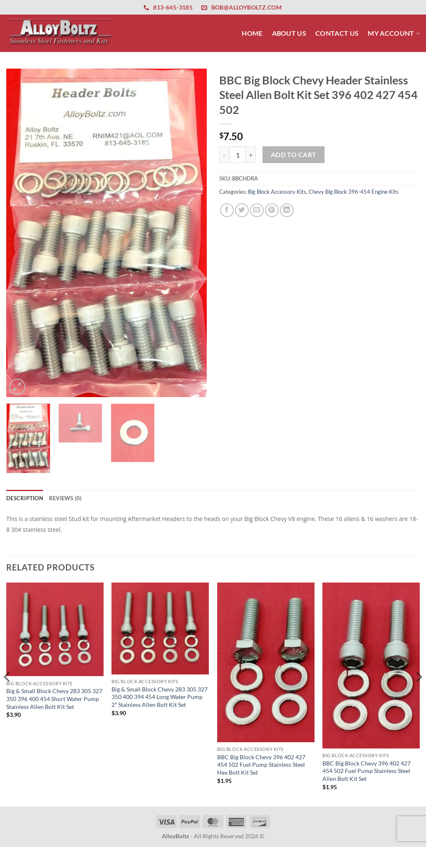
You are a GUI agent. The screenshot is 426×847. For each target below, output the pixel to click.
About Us (289, 33)
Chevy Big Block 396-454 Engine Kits (354, 191)
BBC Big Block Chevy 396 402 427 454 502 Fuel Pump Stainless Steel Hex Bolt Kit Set (261, 764)
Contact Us (337, 33)
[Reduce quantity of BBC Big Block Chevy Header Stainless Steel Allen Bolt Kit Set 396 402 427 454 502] (224, 154)
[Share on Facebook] (227, 210)
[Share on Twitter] (242, 210)
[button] (17, 387)
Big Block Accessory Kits (277, 191)
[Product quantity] (237, 154)
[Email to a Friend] (257, 210)
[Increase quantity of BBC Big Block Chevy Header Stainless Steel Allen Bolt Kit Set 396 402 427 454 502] (251, 154)
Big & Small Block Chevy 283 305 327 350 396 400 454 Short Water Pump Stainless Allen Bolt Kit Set (54, 698)
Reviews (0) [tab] (65, 498)
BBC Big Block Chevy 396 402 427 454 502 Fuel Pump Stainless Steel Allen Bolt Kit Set (366, 771)
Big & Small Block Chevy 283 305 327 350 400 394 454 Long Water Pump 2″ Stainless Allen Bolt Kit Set (159, 697)
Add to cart (294, 154)
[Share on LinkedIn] (287, 210)
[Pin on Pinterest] (272, 210)
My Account (394, 33)
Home (252, 33)
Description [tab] (24, 498)
